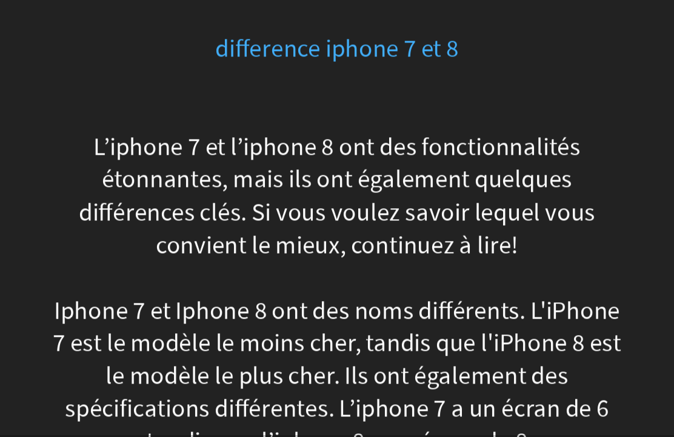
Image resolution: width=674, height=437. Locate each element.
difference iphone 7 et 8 (337, 49)
